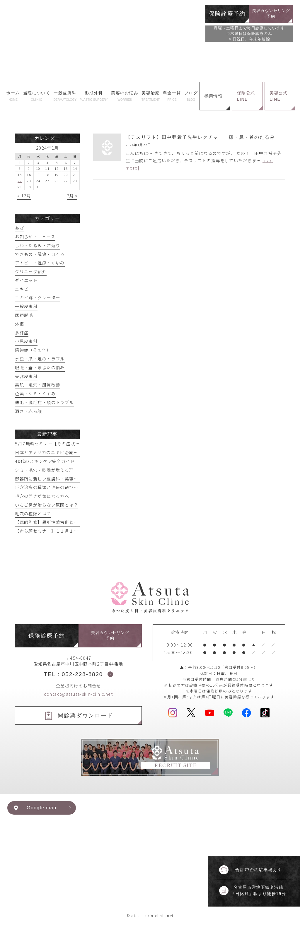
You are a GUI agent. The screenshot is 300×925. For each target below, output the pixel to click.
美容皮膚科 (26, 376)
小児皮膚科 (26, 341)
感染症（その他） (33, 350)
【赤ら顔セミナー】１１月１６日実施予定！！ (62, 531)
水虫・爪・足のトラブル (40, 359)
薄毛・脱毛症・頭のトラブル (44, 402)
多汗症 (21, 333)
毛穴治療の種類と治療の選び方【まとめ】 (58, 487)
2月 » (72, 196)
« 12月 (24, 196)
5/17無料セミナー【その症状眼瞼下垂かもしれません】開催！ (79, 444)
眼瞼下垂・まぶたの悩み (40, 367)
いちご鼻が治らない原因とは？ (46, 505)
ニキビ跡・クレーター (37, 297)
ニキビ (21, 289)
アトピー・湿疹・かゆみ (40, 263)
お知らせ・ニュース (35, 237)
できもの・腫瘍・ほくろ (40, 254)
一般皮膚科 (26, 306)
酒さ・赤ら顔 (28, 411)
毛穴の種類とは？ (33, 514)
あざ (19, 228)
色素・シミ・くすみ (35, 393)
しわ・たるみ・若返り (37, 245)
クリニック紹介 (31, 271)
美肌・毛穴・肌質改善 (37, 385)
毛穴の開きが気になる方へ (42, 496)
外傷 (19, 324)
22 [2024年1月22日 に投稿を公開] (20, 180)
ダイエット (26, 280)
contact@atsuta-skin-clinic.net (78, 694)
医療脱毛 (24, 315)
